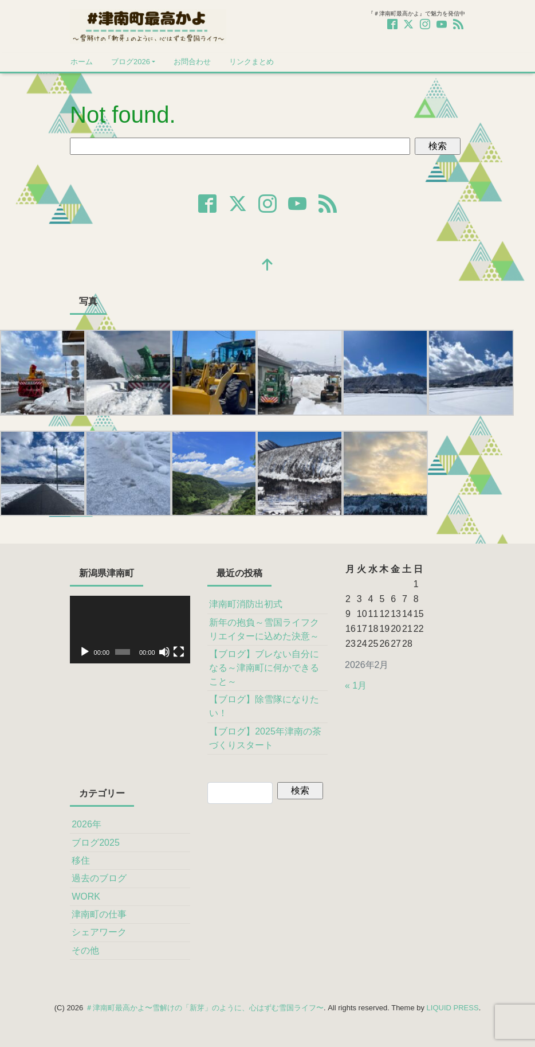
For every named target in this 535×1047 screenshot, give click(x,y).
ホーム (81, 61)
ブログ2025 (96, 842)
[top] (267, 266)
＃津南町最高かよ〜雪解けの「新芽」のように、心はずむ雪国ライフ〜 (204, 1007)
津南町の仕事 (99, 914)
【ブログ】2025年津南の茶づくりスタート (265, 738)
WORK (86, 896)
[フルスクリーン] (178, 652)
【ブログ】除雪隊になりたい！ (264, 706)
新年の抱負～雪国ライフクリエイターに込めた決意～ (264, 629)
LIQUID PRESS (453, 1007)
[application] (130, 629)
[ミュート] (164, 652)
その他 (85, 950)
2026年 (86, 824)
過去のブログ (99, 878)
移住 (81, 860)
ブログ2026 (130, 61)
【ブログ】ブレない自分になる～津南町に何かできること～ (264, 667)
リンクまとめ (251, 61)
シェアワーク (99, 932)
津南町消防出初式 (245, 604)
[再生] (85, 652)
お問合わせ (192, 61)
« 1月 (356, 685)
